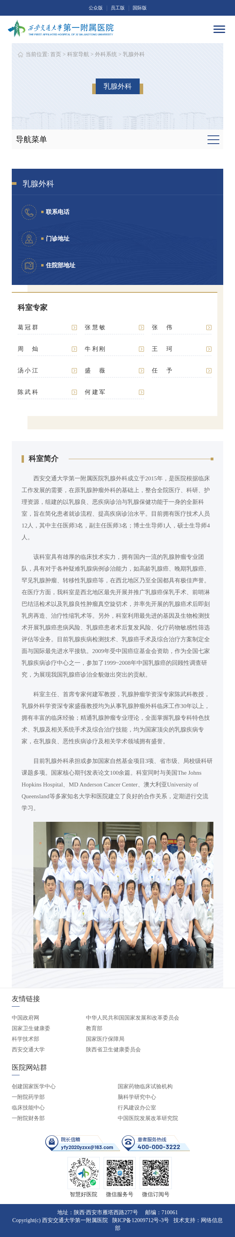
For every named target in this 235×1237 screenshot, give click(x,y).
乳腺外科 (134, 54)
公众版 (96, 8)
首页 (55, 54)
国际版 (140, 8)
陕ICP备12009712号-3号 (140, 1220)
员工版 (118, 8)
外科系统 (106, 54)
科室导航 (78, 54)
